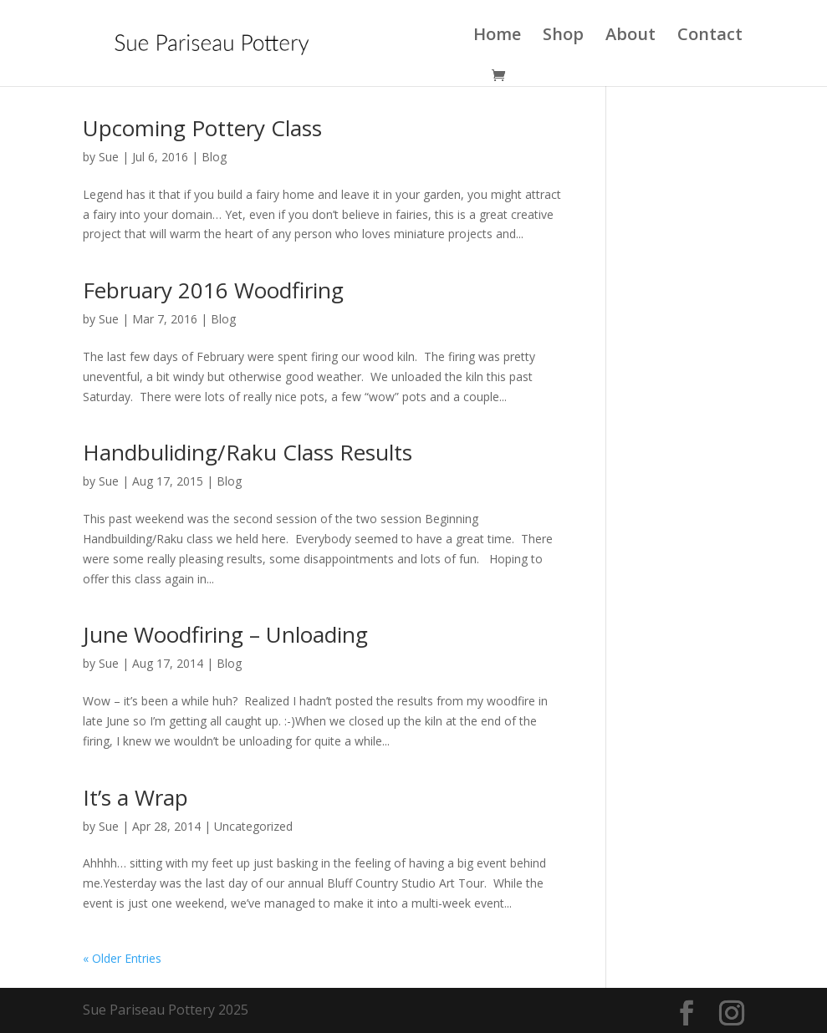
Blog (214, 157)
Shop (563, 36)
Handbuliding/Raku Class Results (247, 452)
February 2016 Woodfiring (213, 290)
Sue (109, 157)
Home (497, 36)
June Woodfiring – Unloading (225, 634)
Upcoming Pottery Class (202, 128)
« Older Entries (122, 958)
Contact (710, 36)
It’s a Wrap (135, 797)
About (630, 36)
